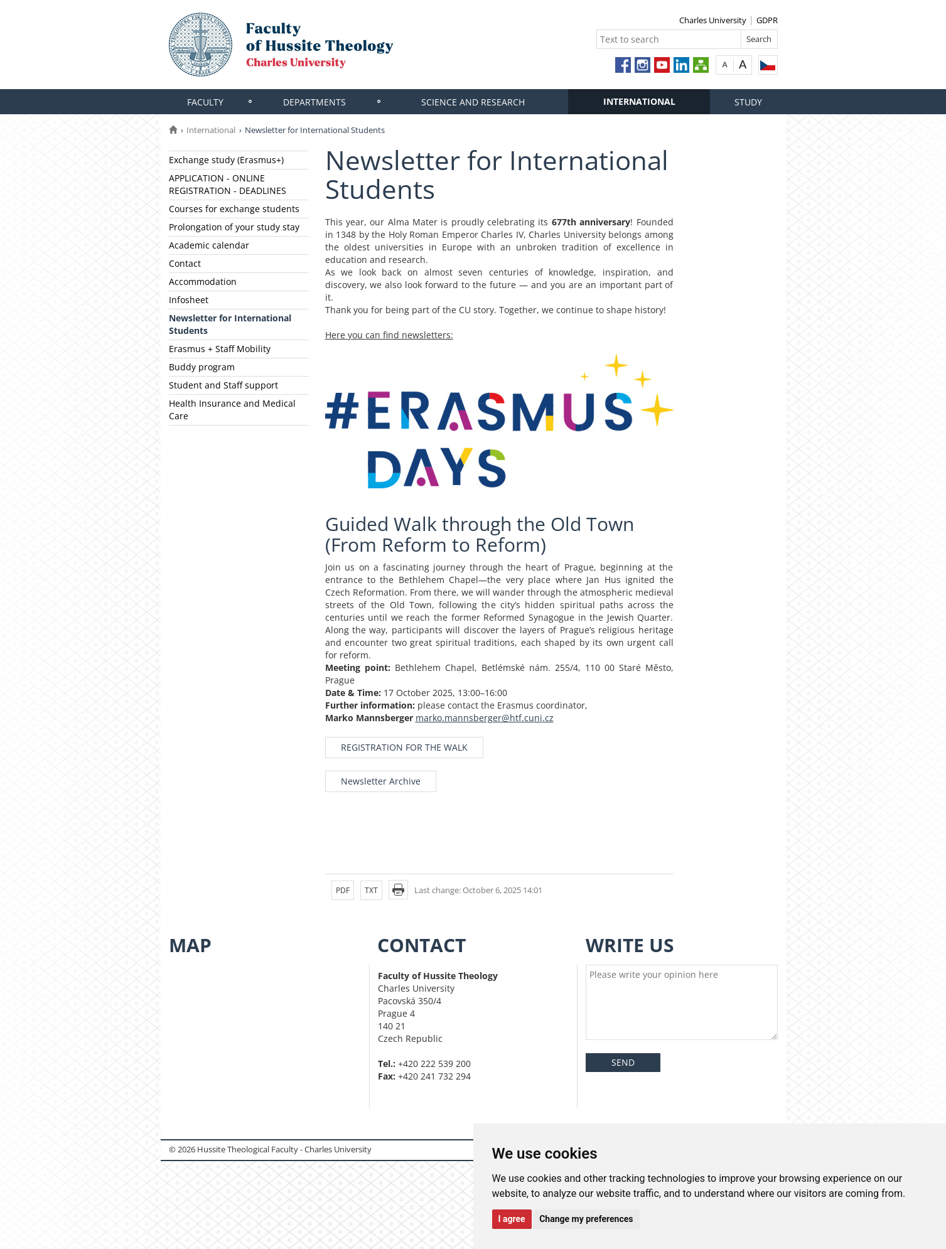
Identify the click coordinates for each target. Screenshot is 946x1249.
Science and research (473, 102)
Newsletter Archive (381, 781)
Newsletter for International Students (230, 324)
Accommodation (203, 281)
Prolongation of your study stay (234, 227)
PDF (343, 890)
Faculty (205, 102)
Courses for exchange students (234, 209)
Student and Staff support (223, 385)
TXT (371, 890)
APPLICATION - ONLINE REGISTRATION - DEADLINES (227, 184)
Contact (185, 263)
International (639, 101)
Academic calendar (209, 245)
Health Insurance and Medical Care (232, 409)
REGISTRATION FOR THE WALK (404, 747)
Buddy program (202, 367)
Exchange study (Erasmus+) (226, 160)
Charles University (712, 20)
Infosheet (188, 300)
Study (748, 102)
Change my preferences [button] (586, 1219)
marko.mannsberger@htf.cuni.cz (485, 718)
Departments (314, 102)
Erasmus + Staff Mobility (220, 349)
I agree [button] (511, 1219)
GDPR (767, 20)
